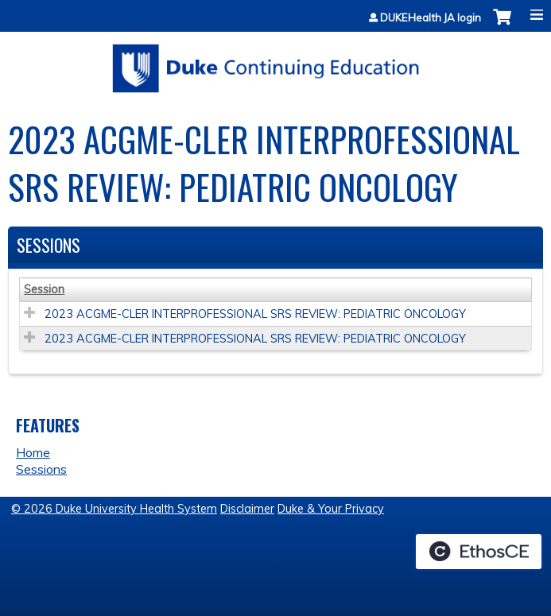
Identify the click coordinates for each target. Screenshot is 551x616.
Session (44, 289)
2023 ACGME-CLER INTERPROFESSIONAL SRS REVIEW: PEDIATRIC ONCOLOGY (255, 314)
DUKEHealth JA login (430, 18)
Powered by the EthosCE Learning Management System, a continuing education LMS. (478, 552)
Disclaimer (247, 509)
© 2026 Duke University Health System (114, 509)
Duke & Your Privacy (330, 509)
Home (33, 452)
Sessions (41, 469)
